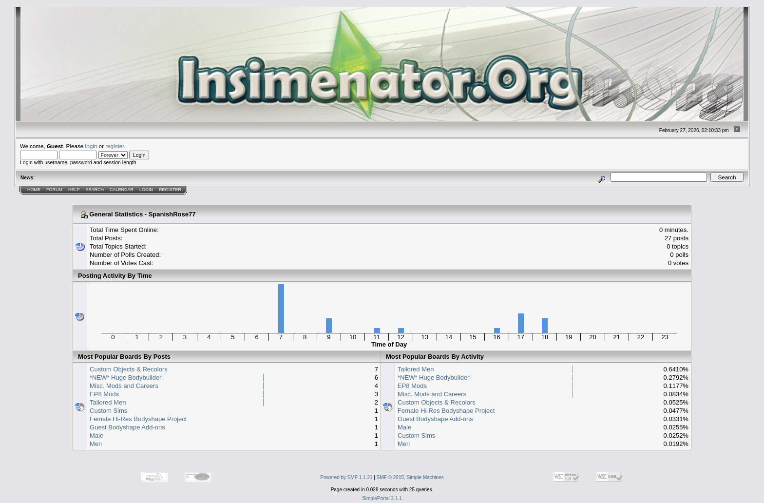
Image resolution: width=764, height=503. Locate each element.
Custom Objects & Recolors (129, 369)
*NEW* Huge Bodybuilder (125, 377)
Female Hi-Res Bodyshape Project (138, 419)
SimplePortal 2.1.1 (382, 498)
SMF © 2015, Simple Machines (410, 477)
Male (96, 435)
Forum (54, 189)
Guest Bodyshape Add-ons (127, 427)
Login (146, 189)
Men (96, 443)
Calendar (122, 189)
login (91, 146)
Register (170, 189)
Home (33, 189)
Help (74, 189)
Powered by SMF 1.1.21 (346, 477)
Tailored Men (108, 402)
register (114, 146)
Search (95, 189)
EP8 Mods (104, 394)
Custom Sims (108, 410)
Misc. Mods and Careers (124, 385)
